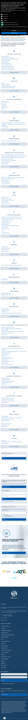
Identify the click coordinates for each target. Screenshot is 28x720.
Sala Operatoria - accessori (6, 656)
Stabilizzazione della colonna (6, 293)
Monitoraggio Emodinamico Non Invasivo (8, 86)
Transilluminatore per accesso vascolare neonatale (10, 225)
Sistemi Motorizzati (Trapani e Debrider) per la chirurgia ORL (11, 348)
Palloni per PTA (4, 105)
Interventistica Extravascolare (6, 382)
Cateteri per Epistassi (5, 251)
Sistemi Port (3, 229)
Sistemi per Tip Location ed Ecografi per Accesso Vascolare (11, 217)
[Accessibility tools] (4, 718)
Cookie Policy (3, 667)
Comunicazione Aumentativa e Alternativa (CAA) (9, 59)
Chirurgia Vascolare (4, 636)
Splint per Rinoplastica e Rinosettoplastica (8, 160)
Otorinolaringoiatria (5, 652)
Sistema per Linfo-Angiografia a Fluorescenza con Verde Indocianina (13, 122)
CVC (2, 231)
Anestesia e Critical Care (5, 626)
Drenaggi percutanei (4, 443)
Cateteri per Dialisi (4, 197)
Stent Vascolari (3, 103)
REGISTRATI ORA (6, 486)
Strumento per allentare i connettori (7, 66)
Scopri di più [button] (14, 30)
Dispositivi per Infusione (5, 641)
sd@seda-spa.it (5, 620)
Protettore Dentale (4, 126)
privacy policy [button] (14, 3)
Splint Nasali (3, 355)
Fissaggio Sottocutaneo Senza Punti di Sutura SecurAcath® (11, 218)
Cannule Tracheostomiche (5, 357)
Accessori (3, 108)
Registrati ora (5, 694)
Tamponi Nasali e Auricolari (6, 162)
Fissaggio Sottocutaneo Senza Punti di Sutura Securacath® (11, 313)
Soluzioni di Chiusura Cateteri (6, 64)
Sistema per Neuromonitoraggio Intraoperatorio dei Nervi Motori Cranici (13, 156)
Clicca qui (11, 501)
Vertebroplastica (4, 311)
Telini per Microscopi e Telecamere (7, 364)
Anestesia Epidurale (4, 416)
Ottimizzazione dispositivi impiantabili (7, 87)
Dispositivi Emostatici (5, 62)
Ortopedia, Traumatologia (6, 650)
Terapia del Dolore (4, 658)
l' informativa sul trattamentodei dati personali (7, 516)
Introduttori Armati (4, 107)
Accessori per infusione (5, 221)
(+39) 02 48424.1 (4, 617)
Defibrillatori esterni (4, 246)
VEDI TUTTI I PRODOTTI (14, 72)
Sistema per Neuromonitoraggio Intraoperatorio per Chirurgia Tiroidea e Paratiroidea (13, 125)
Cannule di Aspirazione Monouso (7, 358)
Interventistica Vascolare (5, 181)
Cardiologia (3, 628)
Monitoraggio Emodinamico (6, 63)
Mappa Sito (3, 663)
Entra (3, 680)
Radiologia (3, 654)
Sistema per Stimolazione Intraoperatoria (8, 140)
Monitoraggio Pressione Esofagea (7, 67)
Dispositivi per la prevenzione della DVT (8, 69)
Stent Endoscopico (4, 279)
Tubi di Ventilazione (4, 359)
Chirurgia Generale (4, 632)
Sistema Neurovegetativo (5, 84)
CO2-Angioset (3, 104)
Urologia (2, 661)
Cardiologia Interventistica (6, 630)
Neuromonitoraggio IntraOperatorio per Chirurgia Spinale (11, 328)
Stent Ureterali (3, 440)
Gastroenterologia (4, 645)
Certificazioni (6, 552)
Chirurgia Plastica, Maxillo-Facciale (7, 634)
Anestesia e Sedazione (5, 56)
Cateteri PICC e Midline (5, 228)
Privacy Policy (3, 665)
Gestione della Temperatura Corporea (7, 57)
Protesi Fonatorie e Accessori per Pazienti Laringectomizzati (11, 265)
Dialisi (2, 639)
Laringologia (3, 349)
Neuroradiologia (4, 648)
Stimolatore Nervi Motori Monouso (7, 159)
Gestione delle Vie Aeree (5, 60)
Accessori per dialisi (4, 201)
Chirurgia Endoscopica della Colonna (7, 294)
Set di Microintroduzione (5, 183)
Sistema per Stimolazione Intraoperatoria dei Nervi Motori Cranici (12, 157)
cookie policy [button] (16, 6)
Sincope (2, 83)
